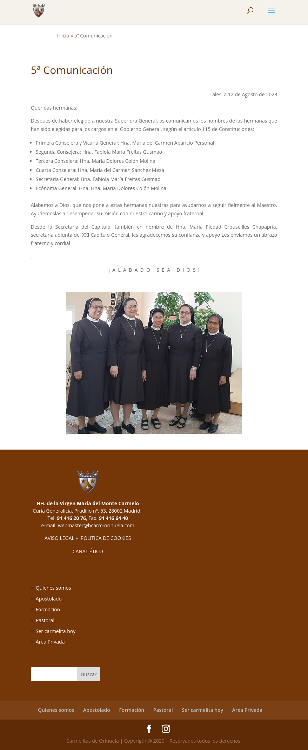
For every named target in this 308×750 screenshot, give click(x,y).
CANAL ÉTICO (88, 551)
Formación (48, 609)
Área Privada (50, 641)
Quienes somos (53, 587)
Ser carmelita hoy (55, 631)
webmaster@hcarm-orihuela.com (96, 525)
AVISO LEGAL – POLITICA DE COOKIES (88, 538)
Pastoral (45, 620)
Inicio (63, 35)
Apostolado (49, 598)
